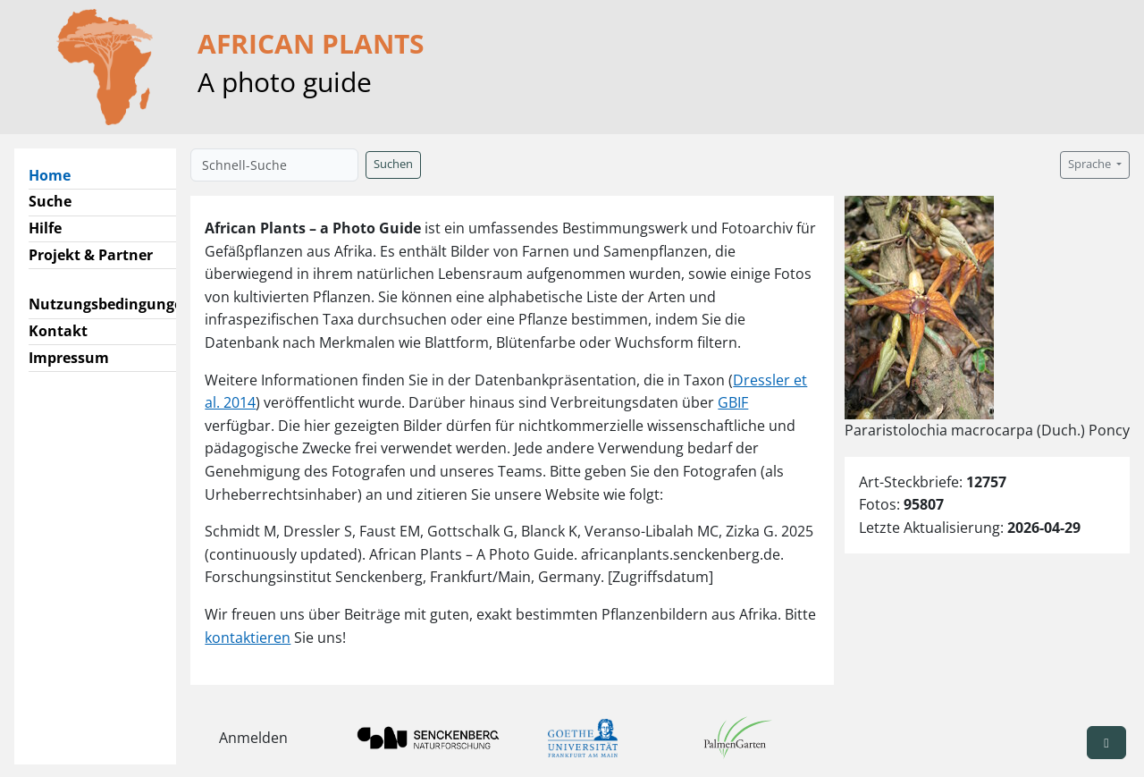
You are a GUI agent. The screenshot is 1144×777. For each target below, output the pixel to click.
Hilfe (45, 228)
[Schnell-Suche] (274, 165)
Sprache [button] (1091, 164)
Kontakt (58, 331)
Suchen (393, 164)
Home (57, 174)
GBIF (733, 402)
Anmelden (253, 737)
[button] (1106, 742)
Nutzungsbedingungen (110, 304)
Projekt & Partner (91, 255)
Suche (50, 201)
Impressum (69, 357)
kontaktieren (247, 637)
